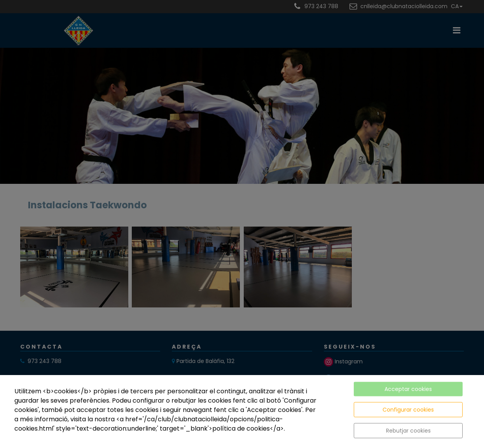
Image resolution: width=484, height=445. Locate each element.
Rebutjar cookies (408, 431)
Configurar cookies (408, 410)
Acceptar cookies (408, 389)
